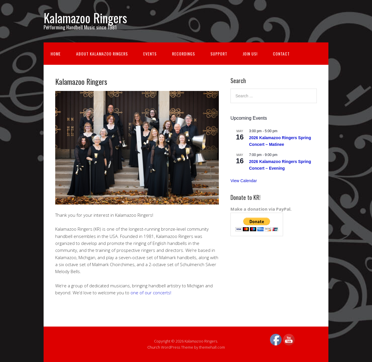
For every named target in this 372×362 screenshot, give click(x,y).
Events (150, 54)
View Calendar (243, 180)
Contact (281, 54)
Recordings (183, 54)
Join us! (250, 54)
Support (218, 54)
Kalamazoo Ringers (85, 18)
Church (153, 347)
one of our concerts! (150, 292)
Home (56, 54)
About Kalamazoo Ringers (102, 54)
